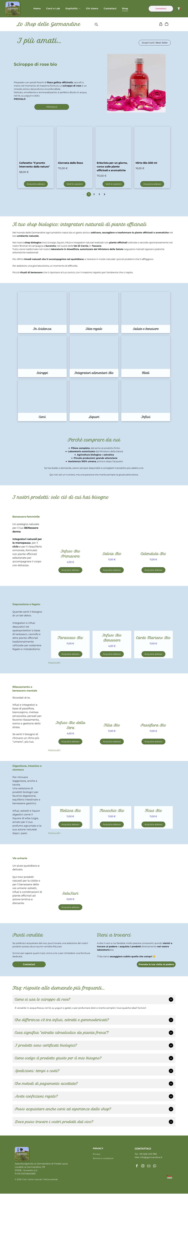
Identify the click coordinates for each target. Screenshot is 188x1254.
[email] (148, 1233)
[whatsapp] (154, 1233)
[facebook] (137, 1233)
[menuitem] (37, 9)
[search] (96, 26)
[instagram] (142, 1233)
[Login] (160, 25)
